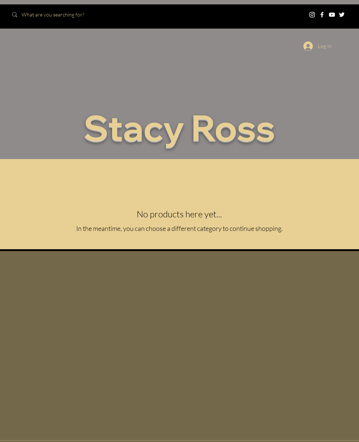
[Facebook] (322, 14)
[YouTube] (332, 14)
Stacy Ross (179, 127)
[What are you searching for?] (59, 14)
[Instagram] (312, 14)
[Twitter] (341, 14)
